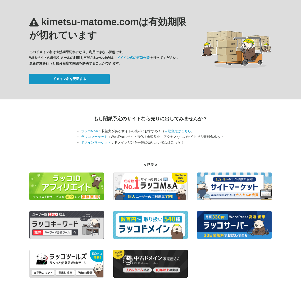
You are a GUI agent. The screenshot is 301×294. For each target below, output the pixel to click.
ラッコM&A (89, 131)
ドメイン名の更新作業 (133, 58)
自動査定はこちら (177, 131)
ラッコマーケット (94, 137)
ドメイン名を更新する (69, 79)
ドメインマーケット (96, 142)
